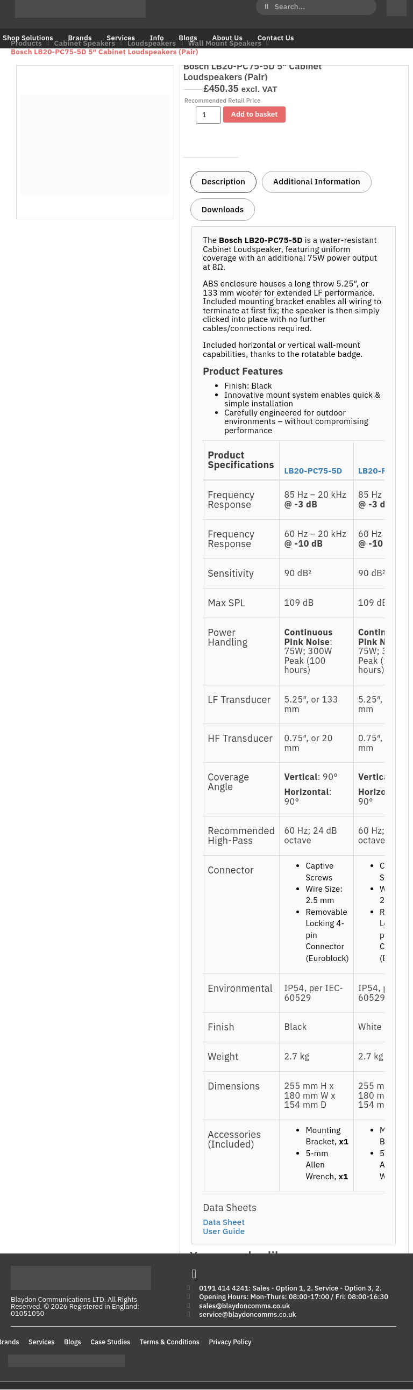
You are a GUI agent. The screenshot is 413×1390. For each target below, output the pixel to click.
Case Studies (110, 1342)
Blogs (188, 37)
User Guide (224, 1231)
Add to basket (254, 114)
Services (120, 37)
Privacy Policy (230, 1342)
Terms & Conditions (170, 1342)
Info (157, 37)
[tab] (223, 182)
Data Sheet (224, 1222)
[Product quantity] (208, 115)
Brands (79, 37)
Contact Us (276, 37)
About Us (227, 37)
